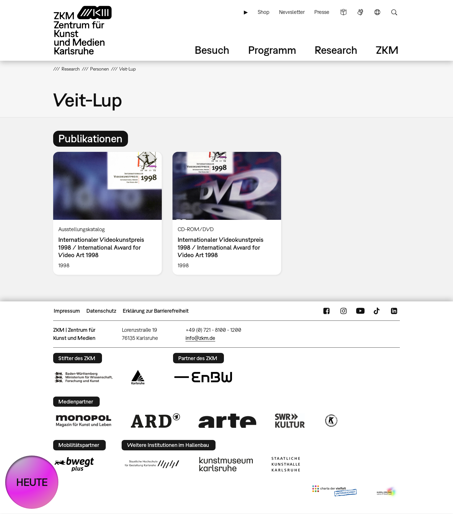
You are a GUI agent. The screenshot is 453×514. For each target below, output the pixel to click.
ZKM (387, 50)
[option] (107, 213)
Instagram (343, 311)
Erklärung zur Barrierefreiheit (156, 311)
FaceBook (326, 311)
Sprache (377, 12)
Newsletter (292, 12)
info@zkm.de (200, 338)
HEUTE (32, 482)
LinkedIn (394, 311)
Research (336, 50)
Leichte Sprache (343, 12)
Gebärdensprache (360, 12)
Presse (321, 12)
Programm (272, 50)
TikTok (377, 311)
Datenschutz (101, 311)
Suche (394, 12)
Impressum (67, 311)
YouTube (360, 311)
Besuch (212, 50)
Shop (263, 12)
